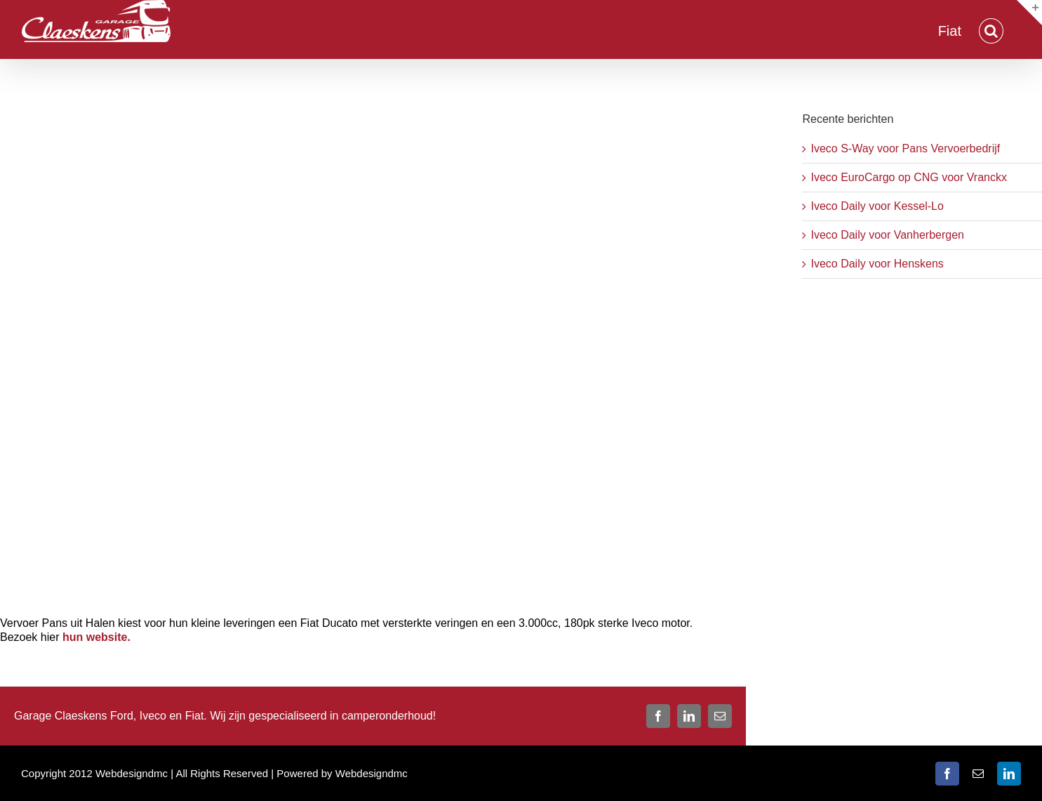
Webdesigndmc (371, 773)
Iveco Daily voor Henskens (876, 264)
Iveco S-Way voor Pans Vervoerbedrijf (905, 148)
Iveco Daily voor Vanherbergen (887, 235)
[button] (991, 29)
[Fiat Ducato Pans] (373, 346)
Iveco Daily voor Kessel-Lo (876, 206)
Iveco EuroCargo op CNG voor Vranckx (908, 177)
